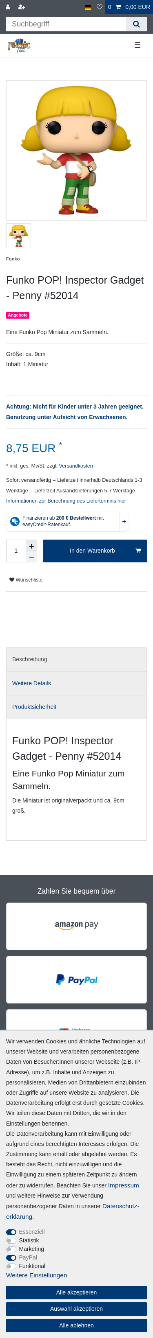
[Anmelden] (8, 7)
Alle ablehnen (76, 1325)
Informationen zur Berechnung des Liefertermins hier (66, 501)
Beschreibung (29, 659)
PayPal (28, 1257)
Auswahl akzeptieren (76, 1308)
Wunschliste (25, 580)
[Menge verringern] (31, 556)
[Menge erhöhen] (31, 545)
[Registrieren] (22, 7)
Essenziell (32, 1232)
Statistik (29, 1240)
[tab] (76, 659)
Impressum (123, 1185)
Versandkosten (75, 466)
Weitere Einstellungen (36, 1275)
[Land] (88, 7)
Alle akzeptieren (76, 1292)
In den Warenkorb (105, 551)
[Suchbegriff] (66, 24)
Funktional (32, 1266)
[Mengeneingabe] (16, 551)
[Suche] (136, 24)
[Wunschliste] (99, 7)
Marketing (31, 1249)
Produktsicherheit (34, 707)
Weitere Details (31, 683)
